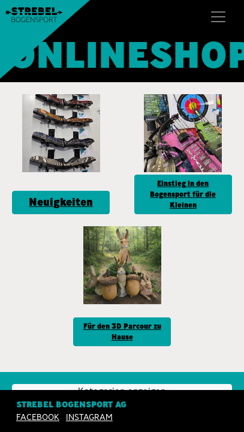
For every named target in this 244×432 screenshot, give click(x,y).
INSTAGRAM (89, 417)
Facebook (37, 417)
